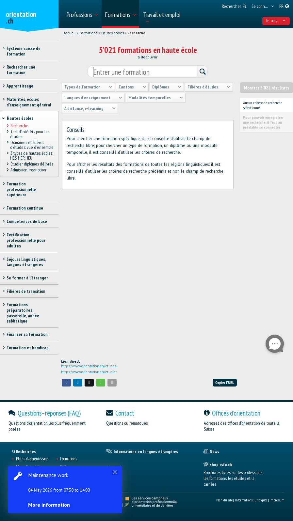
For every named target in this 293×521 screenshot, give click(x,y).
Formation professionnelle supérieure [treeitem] (21, 189)
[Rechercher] (202, 72)
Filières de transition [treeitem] (26, 291)
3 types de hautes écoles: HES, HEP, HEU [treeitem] (31, 155)
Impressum (277, 499)
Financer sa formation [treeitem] (27, 334)
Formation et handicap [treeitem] (28, 348)
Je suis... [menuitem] (275, 21)
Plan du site (224, 499)
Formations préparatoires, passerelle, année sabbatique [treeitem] (23, 313)
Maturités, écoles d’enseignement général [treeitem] (29, 102)
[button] (66, 382)
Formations (88, 33)
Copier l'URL (224, 382)
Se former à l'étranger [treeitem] (27, 278)
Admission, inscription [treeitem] (28, 170)
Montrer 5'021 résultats (266, 88)
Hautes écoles (112, 33)
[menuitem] (82, 14)
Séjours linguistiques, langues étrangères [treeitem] (26, 262)
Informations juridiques (251, 499)
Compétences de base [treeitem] (27, 221)
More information (49, 504)
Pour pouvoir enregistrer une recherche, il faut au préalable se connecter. (263, 122)
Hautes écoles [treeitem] (20, 118)
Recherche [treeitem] (19, 126)
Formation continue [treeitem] (25, 208)
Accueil (69, 33)
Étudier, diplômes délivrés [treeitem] (31, 164)
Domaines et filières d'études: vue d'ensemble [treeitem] (32, 144)
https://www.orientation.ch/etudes (88, 366)
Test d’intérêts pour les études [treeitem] (29, 134)
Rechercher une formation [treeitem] (21, 69)
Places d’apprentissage (32, 459)
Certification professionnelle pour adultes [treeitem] (26, 240)
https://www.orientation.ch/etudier (89, 372)
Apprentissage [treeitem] (20, 86)
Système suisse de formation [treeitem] (24, 51)
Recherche (136, 33)
